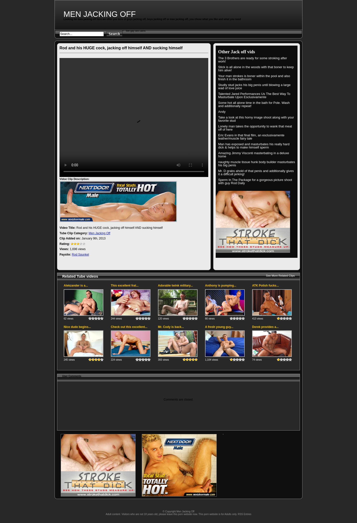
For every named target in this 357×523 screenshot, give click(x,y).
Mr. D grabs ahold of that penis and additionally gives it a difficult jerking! (256, 172)
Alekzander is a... (76, 285)
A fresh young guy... (219, 327)
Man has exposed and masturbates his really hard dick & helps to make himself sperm (254, 146)
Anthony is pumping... (220, 285)
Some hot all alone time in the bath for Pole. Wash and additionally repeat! (254, 104)
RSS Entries (244, 514)
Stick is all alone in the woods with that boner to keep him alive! (256, 68)
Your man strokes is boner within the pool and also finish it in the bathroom (254, 77)
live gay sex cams (136, 30)
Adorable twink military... (175, 285)
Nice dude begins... (77, 327)
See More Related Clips (280, 275)
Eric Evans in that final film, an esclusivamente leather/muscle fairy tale (251, 137)
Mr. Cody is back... (171, 327)
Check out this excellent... (129, 327)
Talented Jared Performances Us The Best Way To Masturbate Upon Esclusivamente (254, 95)
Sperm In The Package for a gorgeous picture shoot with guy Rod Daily (255, 181)
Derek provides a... (265, 327)
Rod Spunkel (80, 254)
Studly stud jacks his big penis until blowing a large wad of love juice (254, 86)
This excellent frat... (125, 285)
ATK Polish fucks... (265, 285)
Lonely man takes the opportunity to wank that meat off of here (255, 128)
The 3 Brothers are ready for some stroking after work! (252, 60)
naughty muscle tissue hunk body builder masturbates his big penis (256, 163)
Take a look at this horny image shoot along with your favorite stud (256, 119)
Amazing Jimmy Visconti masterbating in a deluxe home (253, 154)
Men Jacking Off (99, 14)
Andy (222, 111)
